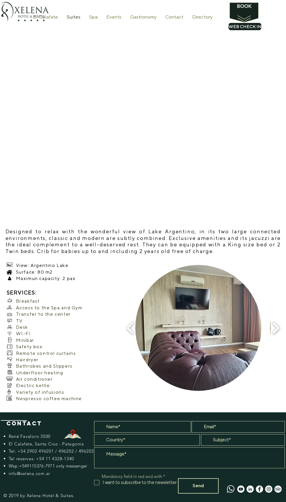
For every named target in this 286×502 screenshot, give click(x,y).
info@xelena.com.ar (30, 473)
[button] (198, 328)
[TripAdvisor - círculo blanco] (278, 489)
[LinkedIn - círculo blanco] (250, 489)
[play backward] (130, 328)
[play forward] (275, 328)
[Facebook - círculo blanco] (259, 489)
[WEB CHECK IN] (245, 26)
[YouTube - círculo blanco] (240, 489)
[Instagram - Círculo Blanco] (268, 489)
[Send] (198, 486)
